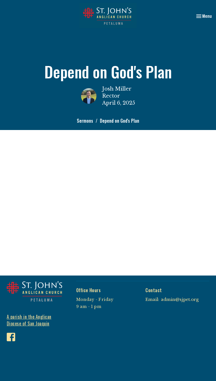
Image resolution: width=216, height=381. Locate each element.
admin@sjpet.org (180, 299)
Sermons (85, 120)
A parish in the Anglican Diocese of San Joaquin (29, 320)
